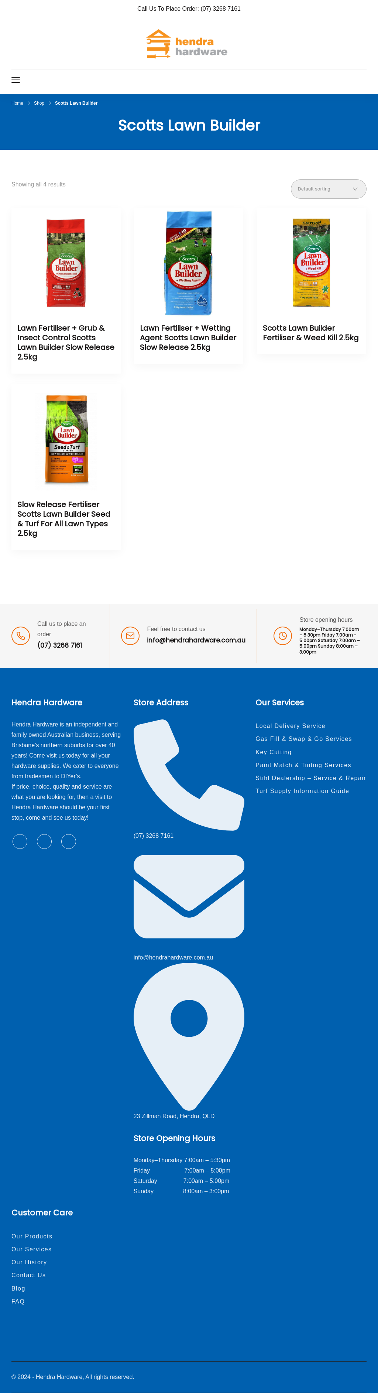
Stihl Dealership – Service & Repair (310, 778)
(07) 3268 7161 (220, 9)
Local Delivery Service (290, 726)
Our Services (31, 1249)
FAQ (18, 1301)
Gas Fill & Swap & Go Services (303, 739)
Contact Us (28, 1275)
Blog (18, 1288)
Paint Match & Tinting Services (303, 765)
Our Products (31, 1236)
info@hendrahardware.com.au (196, 640)
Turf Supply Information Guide (302, 791)
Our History (29, 1262)
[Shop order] (329, 189)
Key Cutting (273, 752)
